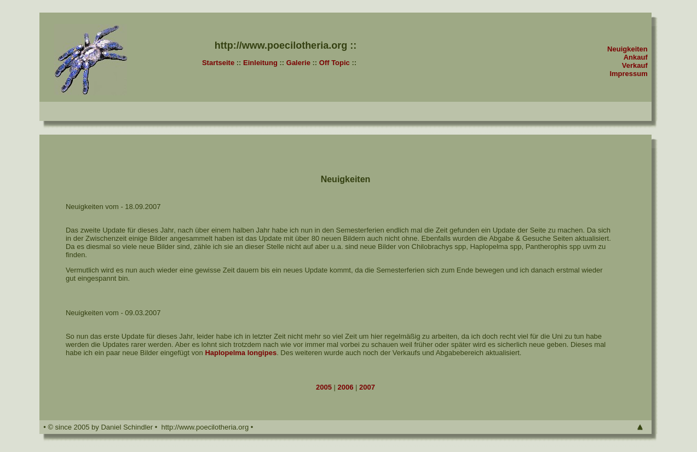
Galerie (298, 63)
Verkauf (635, 65)
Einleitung (260, 63)
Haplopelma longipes (241, 353)
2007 (366, 387)
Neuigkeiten (627, 49)
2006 (347, 387)
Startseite (218, 63)
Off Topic (334, 63)
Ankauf (636, 57)
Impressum (628, 73)
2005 (324, 387)
